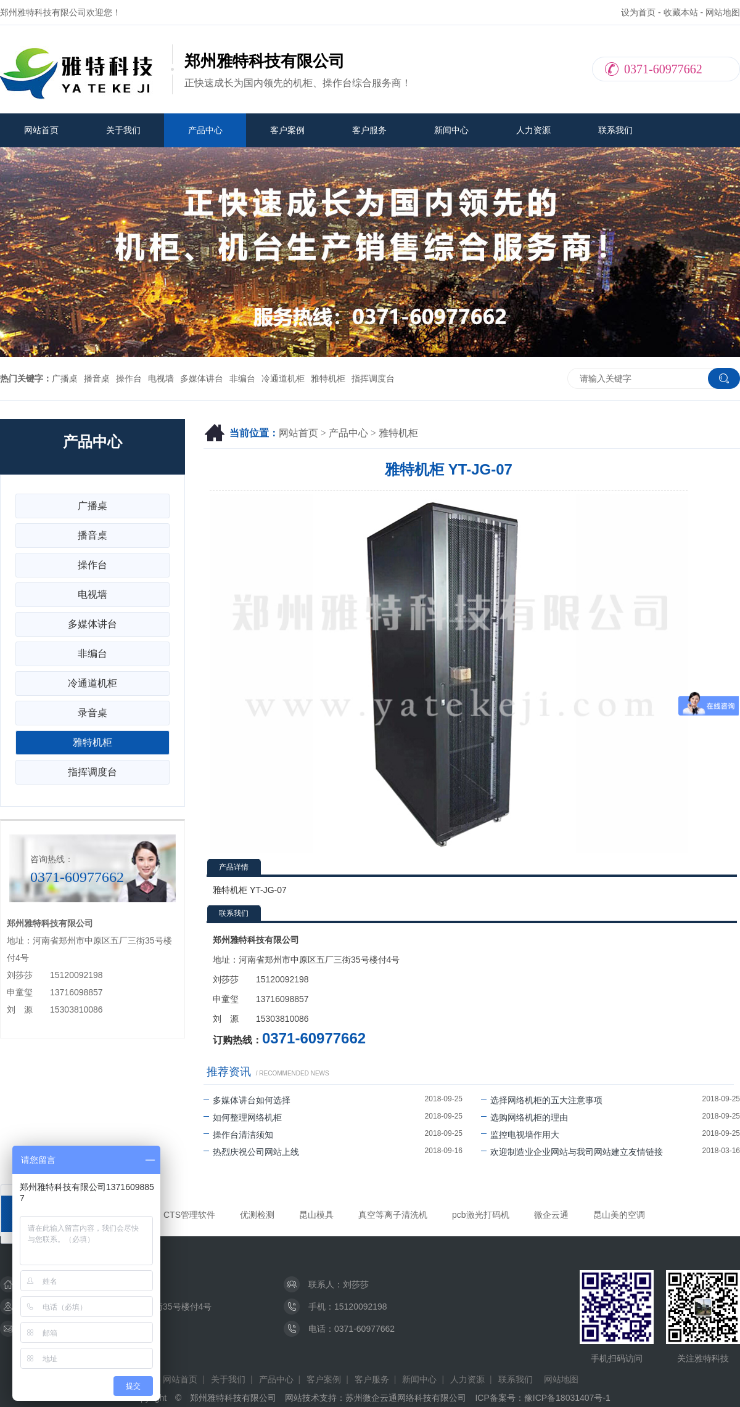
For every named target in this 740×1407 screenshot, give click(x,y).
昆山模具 (316, 1215)
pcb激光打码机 (480, 1215)
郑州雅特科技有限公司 (233, 1398)
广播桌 (65, 378)
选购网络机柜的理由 (524, 1117)
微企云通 (551, 1215)
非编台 (242, 378)
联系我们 (615, 130)
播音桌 (97, 378)
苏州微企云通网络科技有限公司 (405, 1398)
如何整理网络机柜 (243, 1117)
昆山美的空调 (619, 1215)
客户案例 (287, 130)
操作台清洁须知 (238, 1135)
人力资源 (533, 130)
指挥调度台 (373, 378)
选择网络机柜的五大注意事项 (541, 1100)
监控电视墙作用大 (520, 1135)
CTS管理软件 (189, 1215)
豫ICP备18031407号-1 (567, 1398)
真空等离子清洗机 (392, 1215)
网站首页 (41, 130)
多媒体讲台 (201, 378)
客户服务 (369, 130)
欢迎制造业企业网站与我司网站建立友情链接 (572, 1152)
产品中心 (205, 130)
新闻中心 (451, 130)
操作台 (129, 378)
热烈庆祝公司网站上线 (251, 1152)
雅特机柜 (328, 378)
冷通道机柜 (283, 378)
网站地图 (722, 12)
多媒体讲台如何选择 (247, 1100)
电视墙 (161, 378)
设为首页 (638, 12)
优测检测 (257, 1215)
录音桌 (92, 713)
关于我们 (123, 130)
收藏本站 (681, 12)
